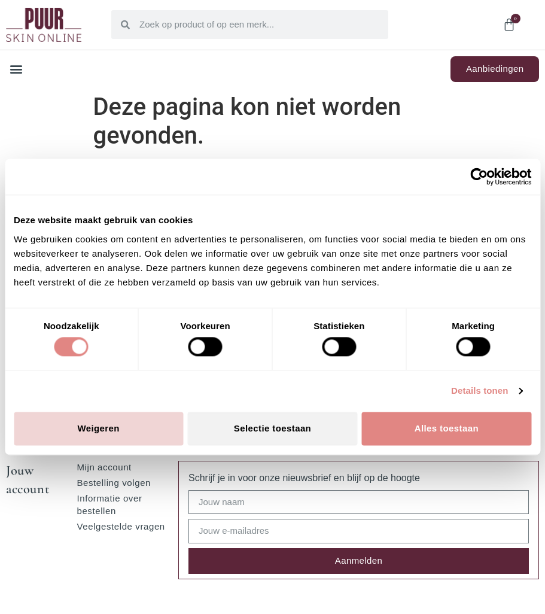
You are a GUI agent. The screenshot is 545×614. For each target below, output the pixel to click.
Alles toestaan (447, 428)
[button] (16, 69)
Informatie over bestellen (109, 504)
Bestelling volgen (114, 483)
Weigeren (98, 428)
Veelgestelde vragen (121, 526)
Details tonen (479, 391)
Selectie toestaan (272, 428)
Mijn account (104, 467)
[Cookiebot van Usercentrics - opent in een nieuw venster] (479, 177)
